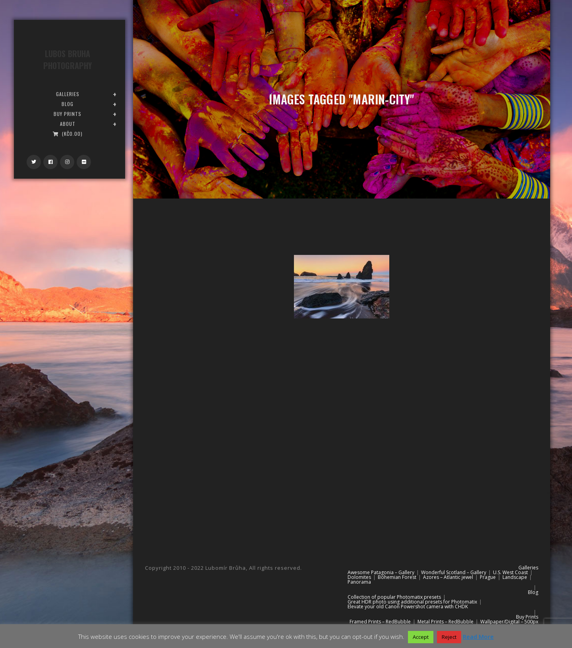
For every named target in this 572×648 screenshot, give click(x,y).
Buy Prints (527, 616)
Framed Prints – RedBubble (380, 621)
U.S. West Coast (510, 572)
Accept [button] (421, 636)
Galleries (528, 567)
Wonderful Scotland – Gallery (453, 572)
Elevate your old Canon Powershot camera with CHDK (408, 606)
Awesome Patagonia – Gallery (381, 572)
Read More (478, 636)
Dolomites (359, 577)
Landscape (514, 577)
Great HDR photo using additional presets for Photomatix (412, 601)
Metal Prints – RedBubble (445, 621)
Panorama (359, 582)
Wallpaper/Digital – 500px (509, 621)
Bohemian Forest (397, 577)
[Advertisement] (341, 394)
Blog (533, 592)
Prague (488, 577)
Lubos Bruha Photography (67, 59)
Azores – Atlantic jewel (448, 577)
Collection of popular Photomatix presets (394, 597)
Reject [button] (449, 636)
